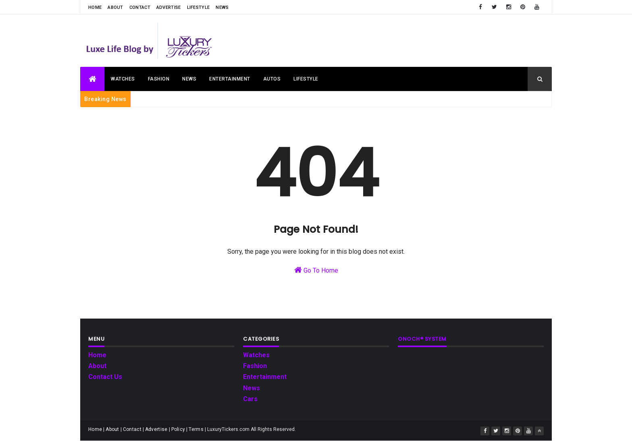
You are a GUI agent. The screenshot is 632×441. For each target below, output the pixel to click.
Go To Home (316, 270)
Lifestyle (198, 7)
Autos (272, 79)
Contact (139, 7)
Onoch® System (422, 339)
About (115, 7)
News (222, 7)
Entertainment (229, 79)
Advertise (168, 7)
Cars (250, 399)
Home (95, 7)
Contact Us (105, 377)
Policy (178, 429)
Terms (196, 429)
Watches (123, 79)
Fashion (159, 79)
